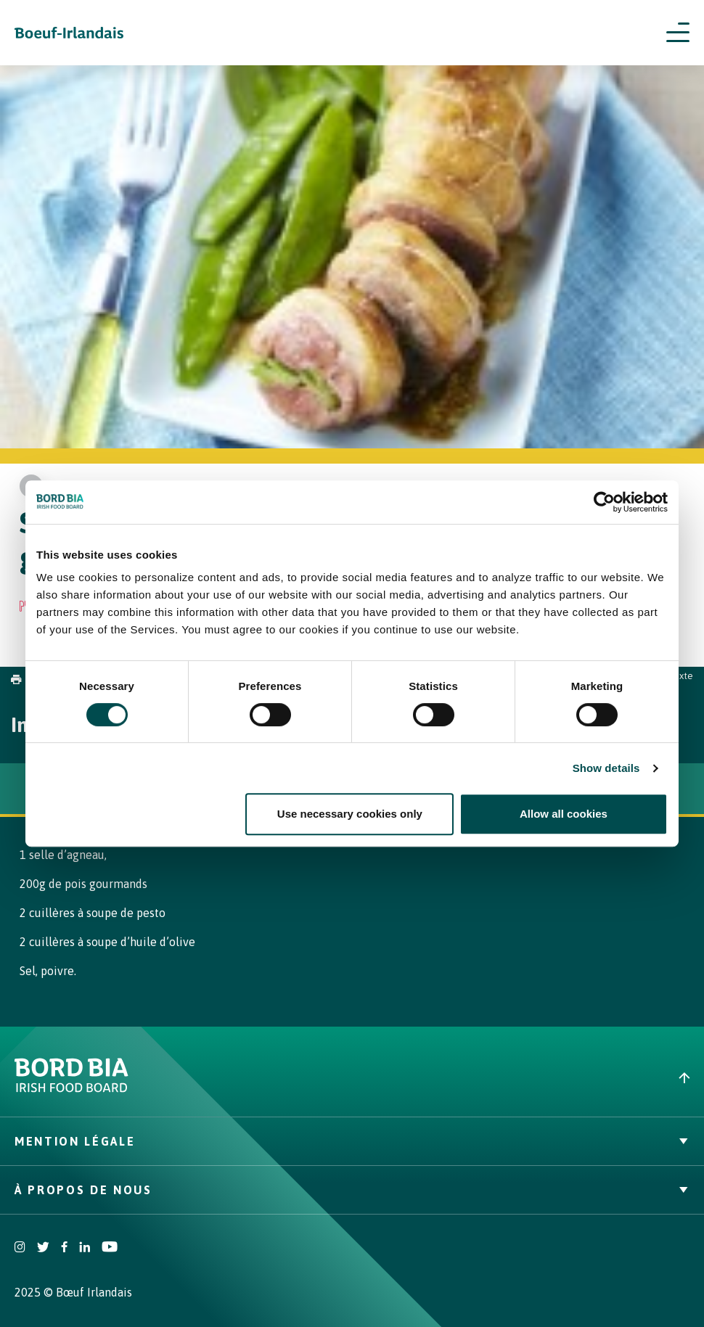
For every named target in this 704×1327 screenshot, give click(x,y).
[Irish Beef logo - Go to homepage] (69, 33)
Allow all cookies (563, 814)
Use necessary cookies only (349, 814)
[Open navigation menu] (677, 32)
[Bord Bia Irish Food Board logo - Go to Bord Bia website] (71, 1088)
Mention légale (352, 1141)
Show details (606, 768)
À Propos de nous (352, 1189)
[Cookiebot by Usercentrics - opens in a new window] (604, 502)
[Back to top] (528, 1077)
